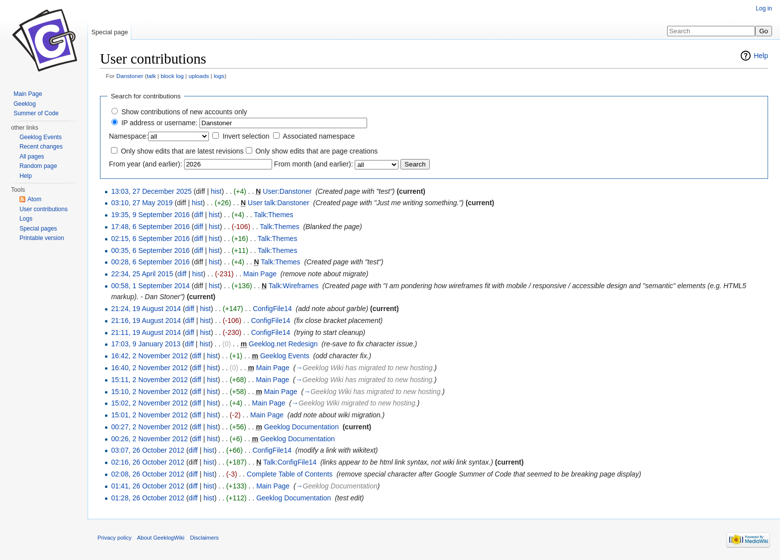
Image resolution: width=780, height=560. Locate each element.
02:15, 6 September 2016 (150, 238)
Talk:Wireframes (293, 286)
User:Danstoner (287, 191)
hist (216, 191)
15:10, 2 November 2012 (149, 392)
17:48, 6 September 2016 (150, 227)
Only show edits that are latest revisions (182, 151)
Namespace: (128, 136)
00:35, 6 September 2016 (150, 250)
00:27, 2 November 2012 (149, 427)
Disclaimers (204, 538)
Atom (34, 199)
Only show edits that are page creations (316, 151)
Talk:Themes (273, 215)
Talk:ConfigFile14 (289, 462)
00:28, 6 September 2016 (150, 262)
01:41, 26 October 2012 (147, 486)
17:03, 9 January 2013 (145, 344)
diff (198, 215)
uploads (199, 76)
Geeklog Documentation (301, 427)
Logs (25, 218)
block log (172, 76)
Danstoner (129, 76)
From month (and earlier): (313, 164)
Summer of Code (36, 113)
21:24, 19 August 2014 (146, 309)
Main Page (260, 274)
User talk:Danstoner (278, 203)
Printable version (41, 238)
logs (219, 76)
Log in (764, 8)
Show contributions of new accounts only (184, 112)
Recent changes (41, 146)
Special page (109, 32)
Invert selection (245, 136)
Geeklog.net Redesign (283, 344)
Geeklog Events (284, 356)
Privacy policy (114, 538)
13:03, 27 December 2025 (151, 191)
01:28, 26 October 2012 (147, 498)
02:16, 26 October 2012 (147, 462)
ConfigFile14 (272, 309)
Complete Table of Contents (290, 474)
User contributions (43, 209)
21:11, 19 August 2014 (146, 332)
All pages (31, 156)
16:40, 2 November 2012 (149, 368)
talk (151, 76)
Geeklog (24, 103)
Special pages (38, 228)
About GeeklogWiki (161, 538)
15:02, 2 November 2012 (149, 403)
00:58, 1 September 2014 (150, 286)
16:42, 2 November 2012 (149, 356)
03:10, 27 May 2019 (142, 203)
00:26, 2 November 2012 (149, 439)
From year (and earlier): (145, 164)
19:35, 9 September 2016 (150, 215)
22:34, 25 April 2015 (142, 274)
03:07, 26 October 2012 (147, 450)
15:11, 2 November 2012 (149, 380)
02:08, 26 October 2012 (147, 474)
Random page (38, 165)
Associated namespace (319, 136)
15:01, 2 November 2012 (149, 415)
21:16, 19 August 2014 (146, 320)
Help (761, 56)
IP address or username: (159, 123)
